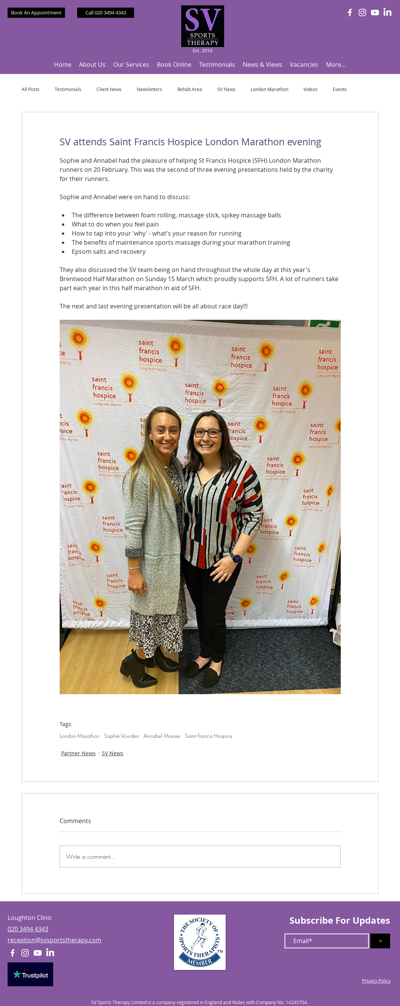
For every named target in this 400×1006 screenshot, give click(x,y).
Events (340, 89)
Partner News (78, 753)
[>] (380, 941)
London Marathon (269, 89)
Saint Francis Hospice (208, 735)
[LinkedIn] (387, 12)
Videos (311, 89)
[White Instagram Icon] (362, 12)
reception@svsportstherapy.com (54, 940)
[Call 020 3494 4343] (105, 13)
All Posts (31, 89)
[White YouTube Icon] (375, 12)
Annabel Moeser (162, 735)
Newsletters (149, 89)
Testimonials (68, 89)
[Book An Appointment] (36, 13)
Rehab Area (189, 89)
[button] (92, 64)
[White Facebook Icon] (350, 12)
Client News (109, 89)
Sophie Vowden (121, 735)
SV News (226, 89)
